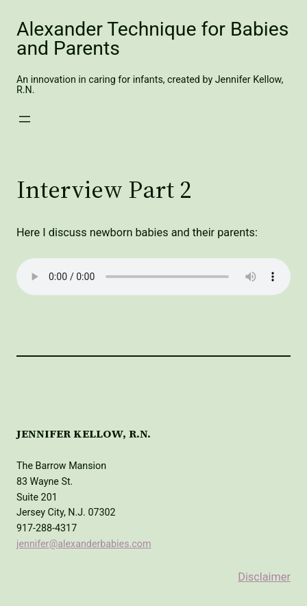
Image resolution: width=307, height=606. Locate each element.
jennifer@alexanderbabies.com (83, 543)
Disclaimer (264, 576)
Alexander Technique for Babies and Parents (152, 39)
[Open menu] (24, 119)
